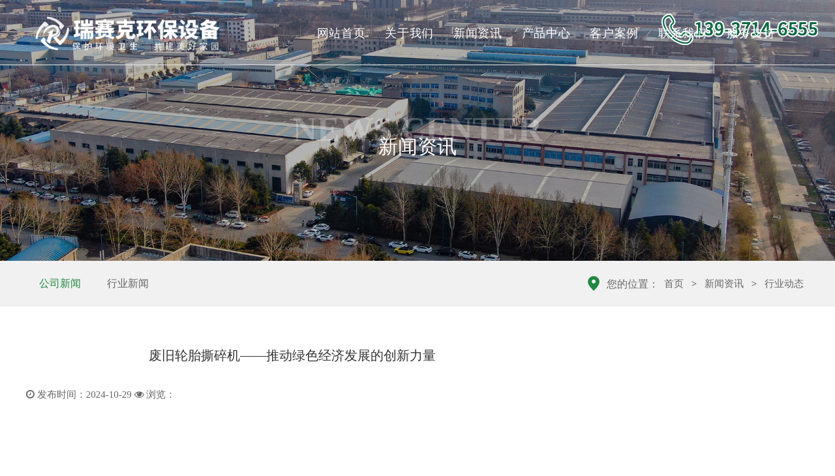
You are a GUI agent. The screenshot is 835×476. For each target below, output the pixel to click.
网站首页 (341, 33)
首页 (674, 283)
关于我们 (409, 33)
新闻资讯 (477, 33)
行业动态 (784, 283)
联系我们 (682, 33)
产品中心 (546, 33)
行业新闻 (128, 283)
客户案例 (614, 33)
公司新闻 (60, 283)
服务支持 (751, 33)
